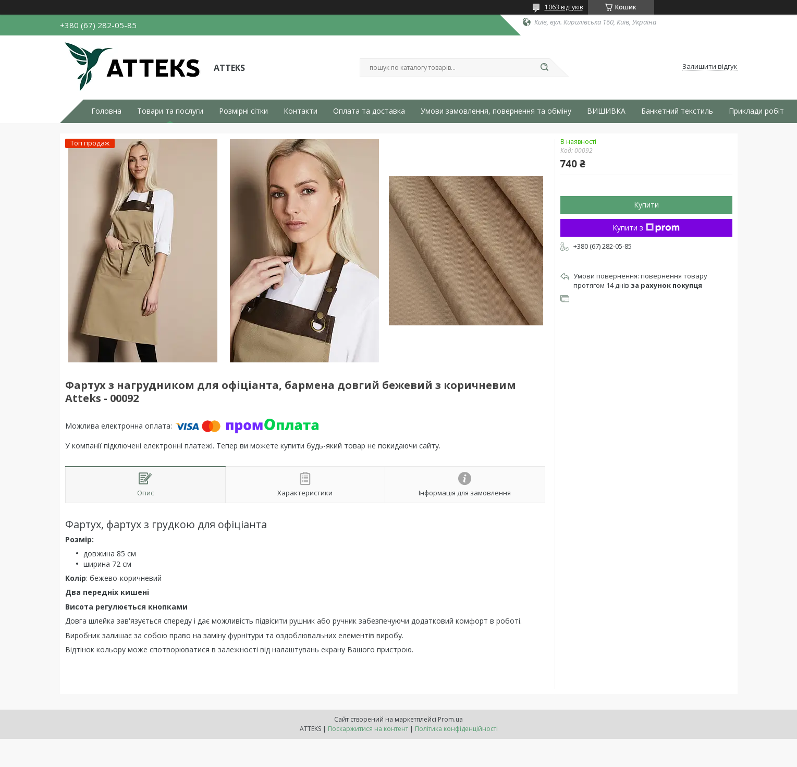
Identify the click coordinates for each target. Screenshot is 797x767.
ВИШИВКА (606, 111)
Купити (646, 205)
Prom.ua (450, 719)
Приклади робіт (756, 111)
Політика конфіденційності (456, 728)
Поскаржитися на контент (368, 728)
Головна (106, 111)
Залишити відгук (710, 66)
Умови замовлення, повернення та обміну (496, 111)
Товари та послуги (170, 111)
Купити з (646, 228)
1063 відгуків (564, 7)
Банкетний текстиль (677, 111)
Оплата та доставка (369, 111)
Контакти (300, 111)
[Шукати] (544, 67)
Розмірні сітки (243, 111)
